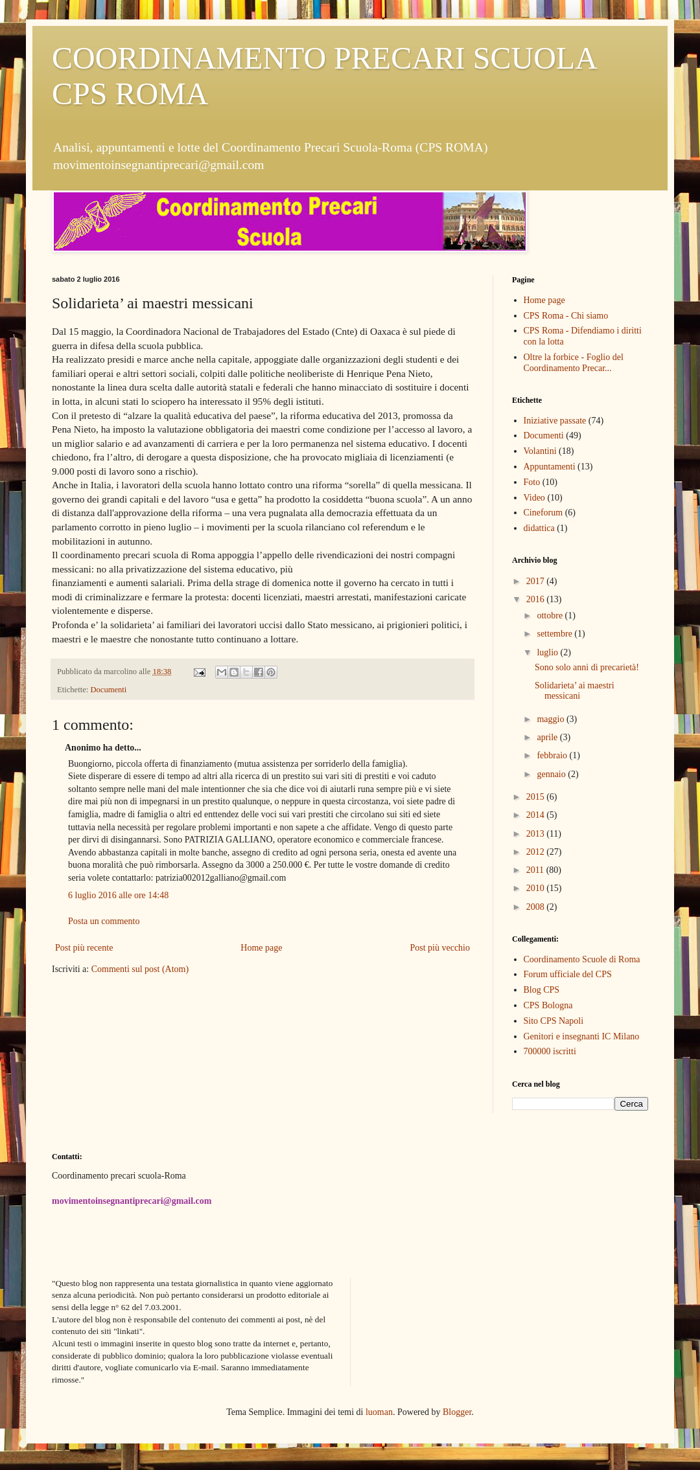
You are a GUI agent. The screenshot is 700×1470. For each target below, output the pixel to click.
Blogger (457, 1412)
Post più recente (84, 948)
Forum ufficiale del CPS (568, 974)
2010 (536, 888)
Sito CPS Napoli (554, 1021)
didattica (539, 528)
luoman (379, 1412)
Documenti (108, 689)
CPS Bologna (548, 1005)
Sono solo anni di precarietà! (587, 667)
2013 (536, 834)
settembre (555, 634)
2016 (536, 599)
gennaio (552, 774)
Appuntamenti (550, 466)
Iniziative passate (555, 420)
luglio (548, 652)
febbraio (553, 755)
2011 (536, 870)
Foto (532, 482)
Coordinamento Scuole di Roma (582, 959)
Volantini (540, 451)
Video (534, 498)
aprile (548, 737)
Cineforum (543, 512)
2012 (536, 852)
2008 (536, 907)
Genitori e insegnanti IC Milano (582, 1036)
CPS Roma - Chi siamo (566, 316)
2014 (536, 815)
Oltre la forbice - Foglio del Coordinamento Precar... (574, 362)
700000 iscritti (550, 1051)
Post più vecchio (440, 948)
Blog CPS (542, 990)
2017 (536, 581)
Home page (261, 948)
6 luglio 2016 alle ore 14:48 (118, 895)
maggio (551, 719)
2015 (536, 797)
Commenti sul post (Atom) (140, 969)
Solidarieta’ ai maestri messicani (574, 691)
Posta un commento (103, 921)
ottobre (551, 615)
